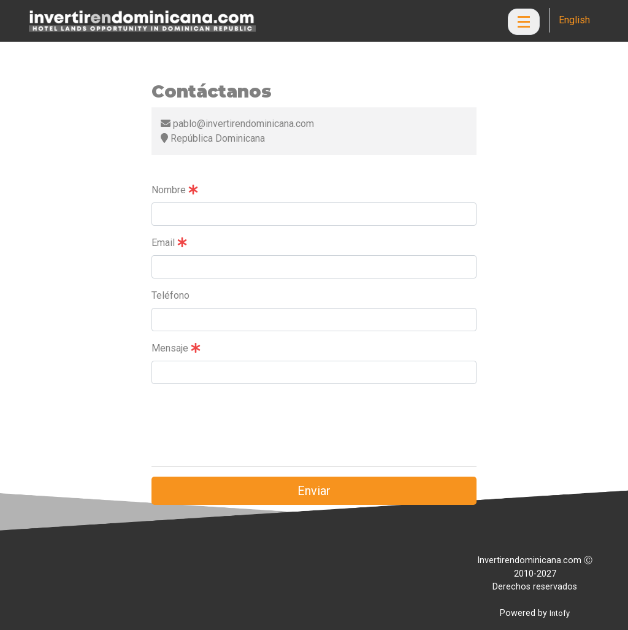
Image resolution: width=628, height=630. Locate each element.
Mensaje (176, 348)
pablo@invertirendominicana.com (237, 123)
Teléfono (170, 295)
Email (169, 242)
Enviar (314, 490)
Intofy (560, 613)
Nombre (174, 190)
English (574, 20)
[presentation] (244, 432)
